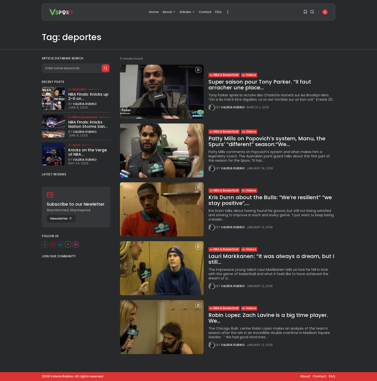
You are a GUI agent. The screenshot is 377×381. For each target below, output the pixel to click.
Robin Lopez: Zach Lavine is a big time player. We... (268, 318)
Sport (74, 145)
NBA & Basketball (224, 75)
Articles (187, 12)
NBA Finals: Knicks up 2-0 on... (88, 96)
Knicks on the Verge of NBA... (87, 152)
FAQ (218, 12)
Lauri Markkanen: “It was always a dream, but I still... (271, 259)
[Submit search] (105, 68)
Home (154, 12)
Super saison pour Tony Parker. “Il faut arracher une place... (259, 84)
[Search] (76, 68)
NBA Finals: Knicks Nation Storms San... (88, 124)
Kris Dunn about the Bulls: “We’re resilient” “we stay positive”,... (270, 201)
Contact (205, 12)
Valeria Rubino (233, 107)
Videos (249, 75)
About (169, 12)
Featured (77, 89)
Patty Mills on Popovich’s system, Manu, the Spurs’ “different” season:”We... (266, 141)
